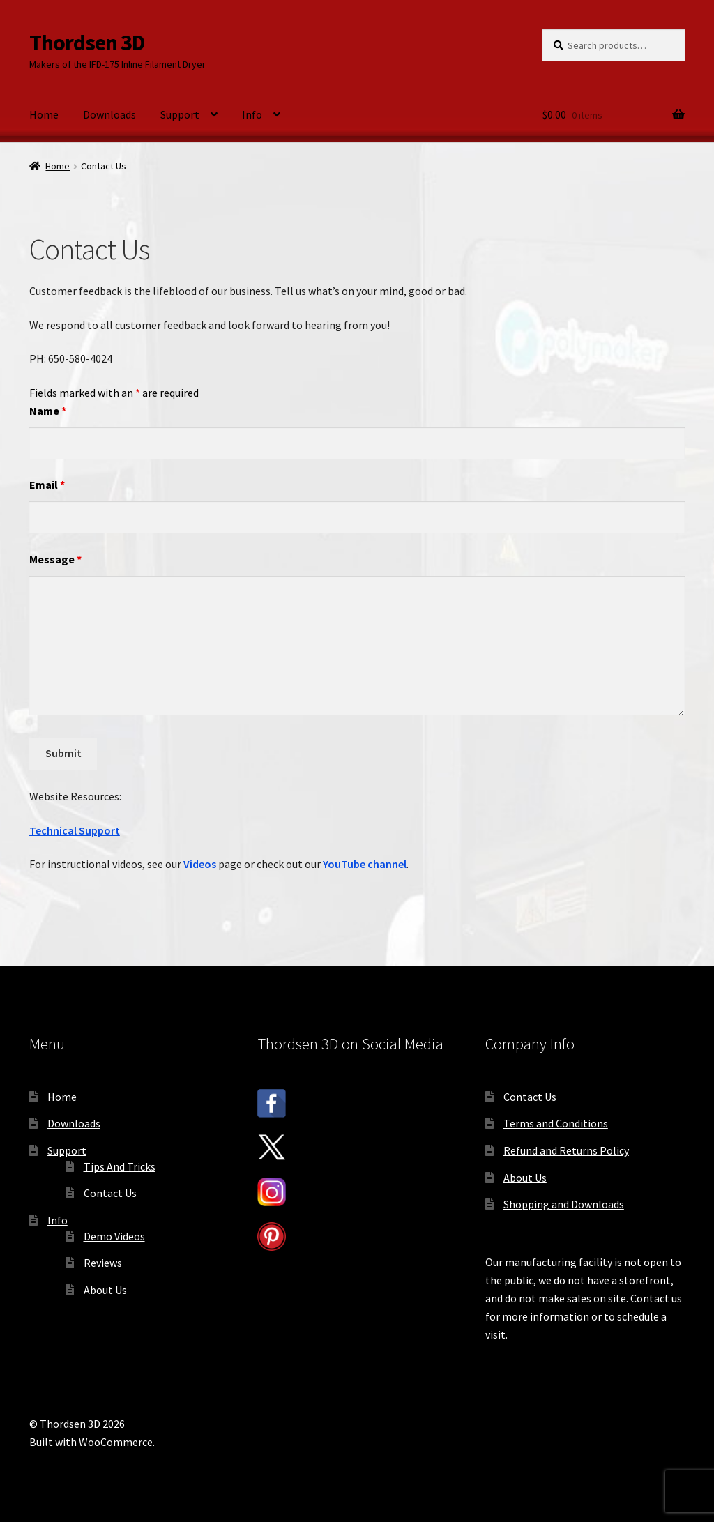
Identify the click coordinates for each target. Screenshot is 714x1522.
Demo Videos (114, 1236)
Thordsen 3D (87, 42)
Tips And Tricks (119, 1166)
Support (179, 114)
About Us (105, 1290)
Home (44, 114)
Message (55, 559)
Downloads (109, 114)
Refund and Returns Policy (566, 1150)
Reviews (103, 1263)
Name (47, 411)
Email (47, 485)
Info (252, 114)
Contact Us (110, 1193)
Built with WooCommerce (91, 1442)
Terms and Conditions (555, 1123)
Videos (199, 864)
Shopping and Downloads (563, 1204)
